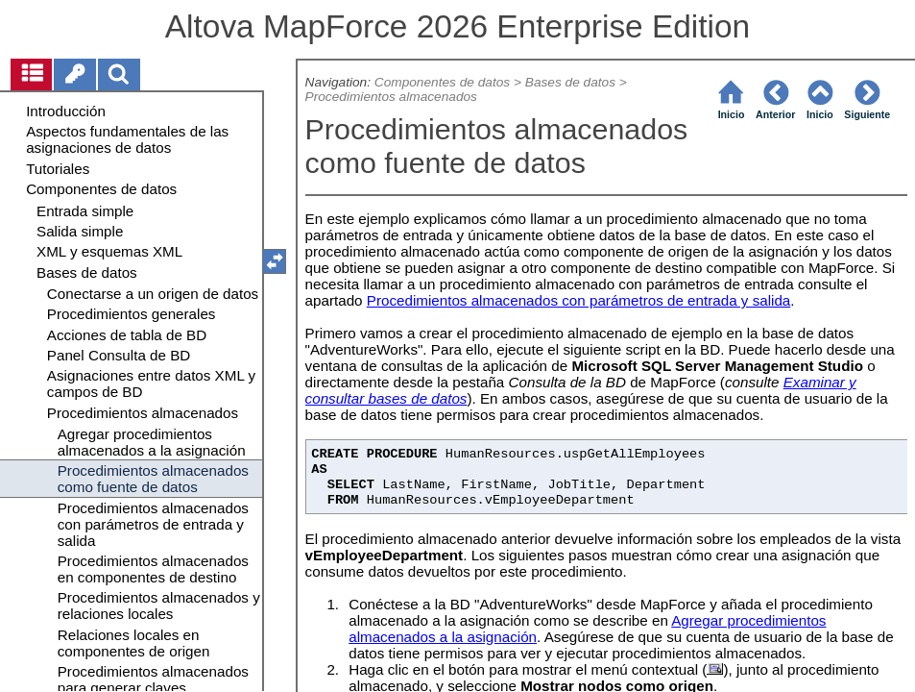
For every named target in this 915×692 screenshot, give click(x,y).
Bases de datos (570, 82)
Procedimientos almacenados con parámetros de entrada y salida (579, 300)
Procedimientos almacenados (391, 96)
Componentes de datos (442, 82)
